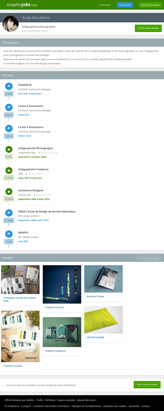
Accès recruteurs (150, 4)
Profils (40, 400)
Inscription (125, 4)
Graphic (22, 4)
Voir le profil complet (148, 28)
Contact (145, 406)
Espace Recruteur (86, 400)
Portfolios (50, 400)
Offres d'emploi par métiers (19, 400)
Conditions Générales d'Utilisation (51, 406)
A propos (26, 406)
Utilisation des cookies (115, 406)
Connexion (105, 4)
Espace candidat (66, 400)
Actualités (134, 406)
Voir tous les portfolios (149, 258)
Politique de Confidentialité (86, 406)
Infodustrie (13, 406)
